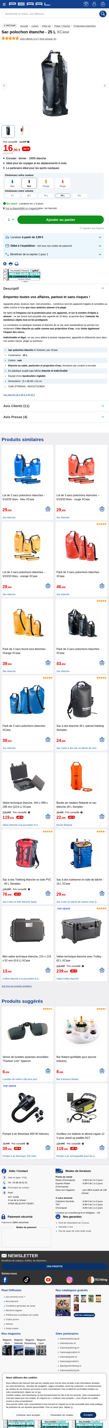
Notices (9, 1324)
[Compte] (95, 4)
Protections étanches (84, 26)
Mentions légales (14, 1310)
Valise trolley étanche (67, 978)
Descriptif (11, 288)
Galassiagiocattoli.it (69, 1361)
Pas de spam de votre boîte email (75, 1231)
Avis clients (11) (16, 406)
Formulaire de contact (18, 1187)
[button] (22, 208)
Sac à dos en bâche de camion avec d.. (76, 901)
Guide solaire (12, 1328)
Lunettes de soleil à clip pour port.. (20, 1079)
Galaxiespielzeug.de (69, 1338)
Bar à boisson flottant (67, 1079)
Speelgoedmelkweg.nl (70, 1366)
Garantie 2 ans (66, 1227)
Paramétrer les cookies (62, 1415)
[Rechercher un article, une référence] (54, 14)
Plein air (46, 26)
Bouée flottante (64, 825)
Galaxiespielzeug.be (69, 1370)
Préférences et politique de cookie (22, 1315)
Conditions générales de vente (20, 1306)
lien (39, 1392)
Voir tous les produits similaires (17, 986)
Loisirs (35, 26)
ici (72, 1407)
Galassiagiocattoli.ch (70, 1352)
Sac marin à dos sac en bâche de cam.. (77, 748)
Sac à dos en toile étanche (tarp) (19, 901)
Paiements (15, 1222)
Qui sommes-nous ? (15, 1297)
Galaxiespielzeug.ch (69, 1347)
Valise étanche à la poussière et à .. (21, 825)
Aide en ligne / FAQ (17, 1177)
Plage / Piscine (62, 26)
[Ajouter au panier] (60, 220)
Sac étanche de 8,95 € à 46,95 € (19, 395)
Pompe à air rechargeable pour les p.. (76, 1156)
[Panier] (103, 4)
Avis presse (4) (15, 417)
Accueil (24, 26)
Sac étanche (9, 517)
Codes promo (12, 1319)
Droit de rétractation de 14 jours (74, 1223)
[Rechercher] (102, 14)
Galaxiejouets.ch (68, 1343)
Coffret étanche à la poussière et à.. (21, 978)
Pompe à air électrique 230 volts (19, 1156)
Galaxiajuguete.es (68, 1356)
